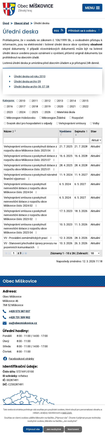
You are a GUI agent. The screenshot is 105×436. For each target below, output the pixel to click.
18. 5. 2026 (81, 211)
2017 (22, 106)
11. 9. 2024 (65, 174)
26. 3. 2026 (81, 243)
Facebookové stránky (18, 358)
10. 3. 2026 (65, 243)
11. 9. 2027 (81, 174)
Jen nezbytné (53, 429)
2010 (22, 100)
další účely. (67, 413)
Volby (96, 123)
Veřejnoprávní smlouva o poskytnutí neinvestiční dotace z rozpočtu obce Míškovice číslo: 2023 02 (25, 215)
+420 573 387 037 (16, 311)
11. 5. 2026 (81, 224)
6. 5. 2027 (80, 184)
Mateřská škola (66, 112)
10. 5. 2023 (65, 224)
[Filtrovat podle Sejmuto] (81, 140)
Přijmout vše (33, 429)
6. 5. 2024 (65, 184)
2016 (10, 106)
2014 (73, 100)
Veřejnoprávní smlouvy (72, 123)
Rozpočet (77, 117)
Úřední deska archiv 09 (27, 81)
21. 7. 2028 (81, 146)
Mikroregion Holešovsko (21, 117)
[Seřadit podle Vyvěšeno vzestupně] (61, 134)
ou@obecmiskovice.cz (20, 323)
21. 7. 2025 (65, 146)
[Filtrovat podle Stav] (96, 140)
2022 (85, 106)
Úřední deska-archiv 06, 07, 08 (31, 86)
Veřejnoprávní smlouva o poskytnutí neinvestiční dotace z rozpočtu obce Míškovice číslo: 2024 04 (25, 188)
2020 (60, 106)
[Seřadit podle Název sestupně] (15, 131)
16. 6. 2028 (81, 155)
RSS (59, 31)
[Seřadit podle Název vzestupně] (15, 130)
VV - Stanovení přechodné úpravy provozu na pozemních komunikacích (30, 245)
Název (9, 131)
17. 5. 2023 (65, 211)
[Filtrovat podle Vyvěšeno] (66, 140)
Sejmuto (81, 131)
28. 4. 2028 (81, 165)
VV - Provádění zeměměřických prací (28, 237)
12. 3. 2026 (65, 237)
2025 (35, 112)
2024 (22, 112)
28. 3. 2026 (81, 237)
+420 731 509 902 (16, 317)
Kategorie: (9, 100)
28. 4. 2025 (65, 165)
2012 (47, 100)
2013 (60, 100)
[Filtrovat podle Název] (30, 140)
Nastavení (73, 429)
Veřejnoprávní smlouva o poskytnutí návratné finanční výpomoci (30, 176)
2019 (47, 106)
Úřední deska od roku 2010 (29, 76)
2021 (73, 106)
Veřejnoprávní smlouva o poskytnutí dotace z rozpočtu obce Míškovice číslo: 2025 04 (30, 148)
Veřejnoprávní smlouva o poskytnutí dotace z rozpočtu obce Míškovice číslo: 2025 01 (30, 167)
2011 (35, 100)
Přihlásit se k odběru (84, 31)
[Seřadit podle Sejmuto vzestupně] (76, 134)
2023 (10, 112)
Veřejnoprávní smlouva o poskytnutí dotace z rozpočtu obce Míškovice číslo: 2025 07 (30, 157)
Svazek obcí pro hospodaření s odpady (29, 123)
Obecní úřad (21, 23)
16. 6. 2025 (65, 155)
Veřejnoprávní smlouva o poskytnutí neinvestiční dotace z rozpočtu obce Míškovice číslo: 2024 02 (25, 201)
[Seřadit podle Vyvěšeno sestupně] (61, 135)
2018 (35, 106)
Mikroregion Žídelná (53, 117)
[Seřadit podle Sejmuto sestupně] (76, 135)
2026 (47, 112)
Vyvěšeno (65, 131)
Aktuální (95, 146)
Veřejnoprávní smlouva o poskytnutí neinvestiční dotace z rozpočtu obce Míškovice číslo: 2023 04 (25, 228)
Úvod (6, 23)
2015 (85, 100)
